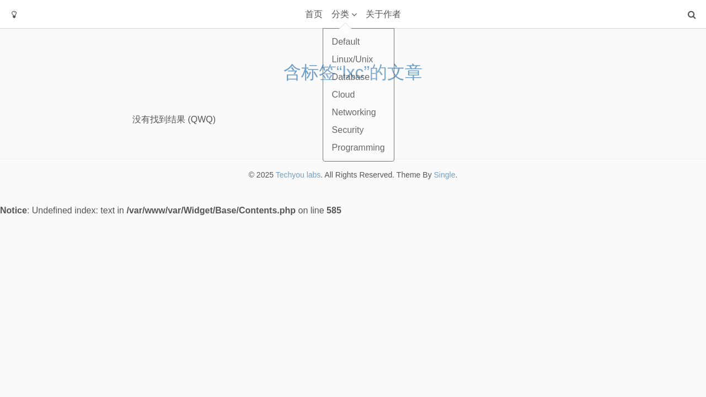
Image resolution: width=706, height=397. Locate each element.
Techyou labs (298, 174)
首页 (314, 14)
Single (445, 174)
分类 (340, 14)
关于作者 (383, 14)
